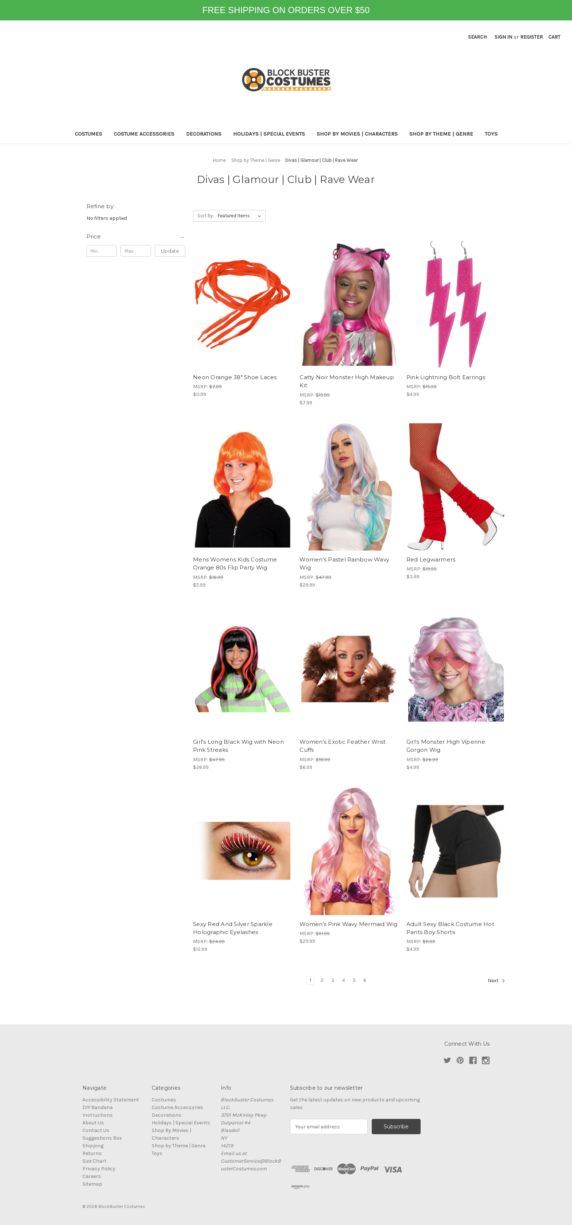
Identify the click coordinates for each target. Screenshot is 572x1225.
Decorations (203, 134)
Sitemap (92, 1184)
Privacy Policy (98, 1169)
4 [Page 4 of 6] (343, 980)
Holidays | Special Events (269, 134)
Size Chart (94, 1161)
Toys (491, 134)
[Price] (136, 236)
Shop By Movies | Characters (357, 134)
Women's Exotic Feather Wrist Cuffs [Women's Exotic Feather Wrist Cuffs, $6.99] (342, 746)
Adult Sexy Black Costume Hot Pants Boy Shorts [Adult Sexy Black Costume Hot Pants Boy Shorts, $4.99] (450, 928)
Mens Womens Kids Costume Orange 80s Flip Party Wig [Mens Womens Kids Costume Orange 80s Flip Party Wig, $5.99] (235, 563)
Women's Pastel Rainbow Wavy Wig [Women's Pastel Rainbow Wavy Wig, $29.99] (344, 563)
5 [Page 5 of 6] (354, 980)
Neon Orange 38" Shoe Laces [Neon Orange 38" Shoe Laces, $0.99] (235, 377)
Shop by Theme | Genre (441, 134)
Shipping (93, 1146)
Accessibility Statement (110, 1100)
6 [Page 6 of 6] (364, 980)
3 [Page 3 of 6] (333, 980)
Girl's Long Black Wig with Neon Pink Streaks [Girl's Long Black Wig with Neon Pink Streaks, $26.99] (238, 746)
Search (477, 37)
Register (531, 37)
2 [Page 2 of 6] (322, 980)
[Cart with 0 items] (554, 37)
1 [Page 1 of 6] (310, 980)
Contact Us (95, 1130)
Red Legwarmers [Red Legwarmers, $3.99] (431, 559)
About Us (93, 1123)
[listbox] (241, 215)
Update (170, 251)
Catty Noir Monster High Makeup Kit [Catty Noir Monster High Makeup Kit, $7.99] (346, 381)
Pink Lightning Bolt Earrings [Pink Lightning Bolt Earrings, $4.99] (445, 377)
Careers (91, 1176)
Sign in (503, 37)
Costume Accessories (144, 134)
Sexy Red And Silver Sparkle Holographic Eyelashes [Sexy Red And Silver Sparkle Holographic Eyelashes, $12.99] (233, 928)
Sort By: (205, 215)
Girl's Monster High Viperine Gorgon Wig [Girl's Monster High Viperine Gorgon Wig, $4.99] (445, 746)
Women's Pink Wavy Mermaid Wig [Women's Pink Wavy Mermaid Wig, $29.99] (348, 924)
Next (496, 980)
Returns (92, 1153)
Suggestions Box (102, 1138)
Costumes (88, 134)
